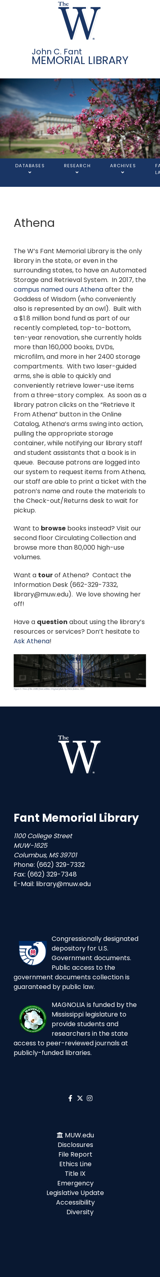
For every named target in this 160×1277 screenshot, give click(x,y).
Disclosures (75, 1144)
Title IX (75, 1173)
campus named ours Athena (58, 289)
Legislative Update (75, 1192)
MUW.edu (79, 1135)
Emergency (75, 1183)
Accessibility (75, 1202)
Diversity (80, 1212)
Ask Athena (32, 641)
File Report (75, 1154)
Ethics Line (75, 1164)
